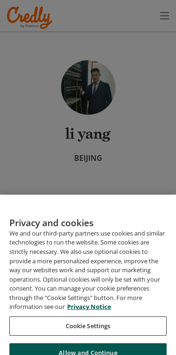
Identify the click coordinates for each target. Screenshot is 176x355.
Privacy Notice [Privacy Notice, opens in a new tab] (89, 337)
